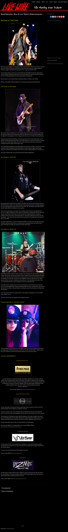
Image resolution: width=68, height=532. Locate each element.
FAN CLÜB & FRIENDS (62, 2)
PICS (47, 2)
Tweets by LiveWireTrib (52, 60)
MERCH (55, 2)
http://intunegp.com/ (17, 453)
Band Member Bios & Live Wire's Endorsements (21, 14)
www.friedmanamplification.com (29, 389)
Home (23, 525)
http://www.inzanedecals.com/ (19, 478)
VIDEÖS (51, 2)
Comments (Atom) (10, 528)
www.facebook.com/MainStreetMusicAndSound (11, 426)
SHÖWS (33, 2)
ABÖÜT (43, 2)
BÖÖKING (38, 2)
